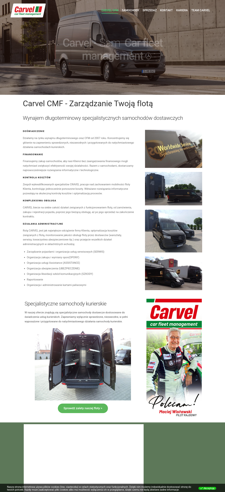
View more (186, 489)
